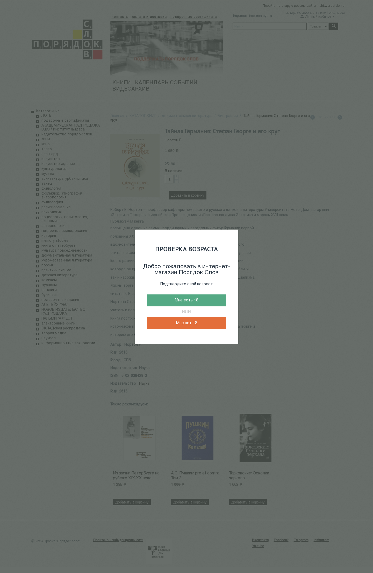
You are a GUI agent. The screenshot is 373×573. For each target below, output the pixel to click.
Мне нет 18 (186, 323)
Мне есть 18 (186, 300)
